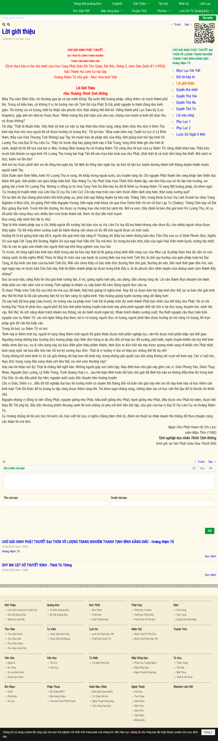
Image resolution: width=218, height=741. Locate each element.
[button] (140, 3)
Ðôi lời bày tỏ (185, 77)
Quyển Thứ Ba (186, 102)
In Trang (3, 461)
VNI (210, 468)
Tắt (194, 468)
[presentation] (31, 517)
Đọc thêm (210, 556)
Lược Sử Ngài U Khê (190, 134)
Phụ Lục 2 (183, 128)
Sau (187, 24)
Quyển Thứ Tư (186, 109)
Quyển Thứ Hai (186, 96)
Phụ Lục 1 (183, 121)
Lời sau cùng (185, 115)
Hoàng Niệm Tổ (11, 551)
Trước (177, 24)
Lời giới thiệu (185, 83)
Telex (202, 468)
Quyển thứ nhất (187, 89)
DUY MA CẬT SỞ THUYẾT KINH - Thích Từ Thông (37, 565)
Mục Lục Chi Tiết (188, 70)
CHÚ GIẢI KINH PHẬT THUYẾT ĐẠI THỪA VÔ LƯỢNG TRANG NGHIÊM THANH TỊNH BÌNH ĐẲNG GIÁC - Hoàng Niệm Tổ (88, 542)
